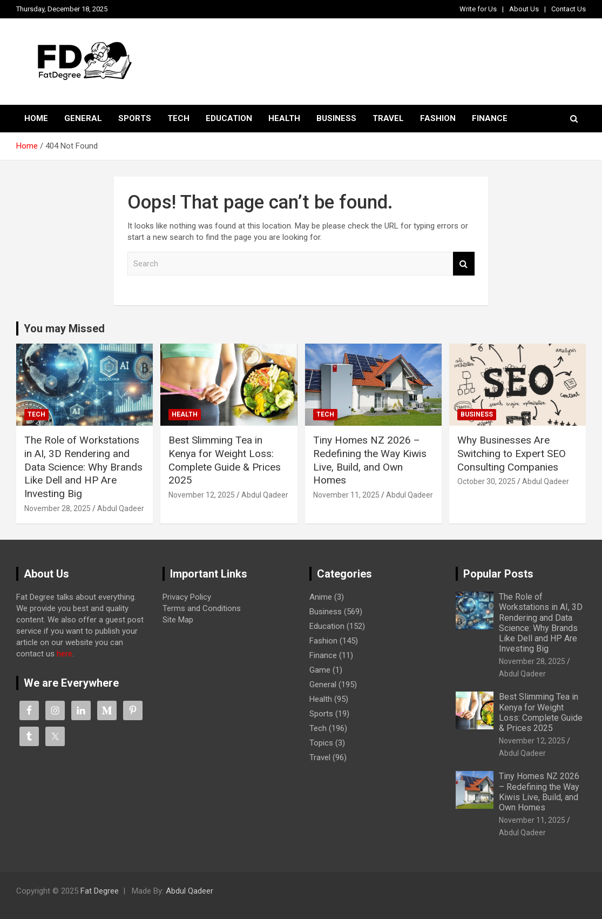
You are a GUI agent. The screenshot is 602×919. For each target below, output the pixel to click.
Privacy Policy (187, 597)
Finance (490, 118)
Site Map (178, 620)
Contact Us (568, 9)
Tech (178, 118)
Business (336, 118)
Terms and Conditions (202, 608)
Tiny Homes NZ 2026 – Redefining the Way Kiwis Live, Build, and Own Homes (370, 460)
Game (319, 670)
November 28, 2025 (57, 508)
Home (36, 118)
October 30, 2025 (486, 481)
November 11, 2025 (346, 495)
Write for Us (478, 9)
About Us (524, 9)
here (64, 654)
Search (464, 264)
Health (284, 118)
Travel (388, 118)
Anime (320, 597)
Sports (134, 118)
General (83, 118)
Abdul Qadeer (120, 508)
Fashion (438, 118)
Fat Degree (99, 891)
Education (229, 118)
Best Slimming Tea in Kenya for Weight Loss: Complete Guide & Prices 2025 (224, 460)
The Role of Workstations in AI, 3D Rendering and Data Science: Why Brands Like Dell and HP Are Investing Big (83, 467)
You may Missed (64, 328)
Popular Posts (498, 573)
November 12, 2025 (201, 495)
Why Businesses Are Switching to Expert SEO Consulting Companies (511, 453)
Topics (321, 743)
